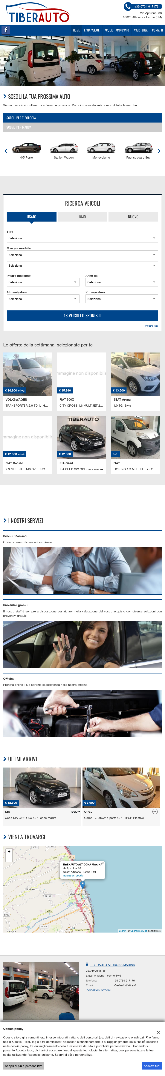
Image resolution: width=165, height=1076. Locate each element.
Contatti (157, 30)
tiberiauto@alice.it (124, 985)
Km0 (82, 216)
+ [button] (9, 852)
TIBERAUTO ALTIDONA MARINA (112, 965)
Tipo (10, 231)
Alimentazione (17, 292)
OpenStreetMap (138, 931)
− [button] (9, 858)
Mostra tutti (151, 325)
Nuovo (133, 216)
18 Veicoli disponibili (82, 315)
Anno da (92, 275)
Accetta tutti (152, 1066)
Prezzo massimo (19, 275)
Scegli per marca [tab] (18, 127)
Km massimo (95, 292)
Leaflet (122, 931)
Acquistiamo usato (117, 30)
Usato (31, 216)
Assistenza (141, 30)
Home (76, 30)
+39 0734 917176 (124, 980)
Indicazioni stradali (73, 875)
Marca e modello (19, 248)
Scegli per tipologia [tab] (21, 117)
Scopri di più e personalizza (24, 1066)
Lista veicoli (92, 30)
